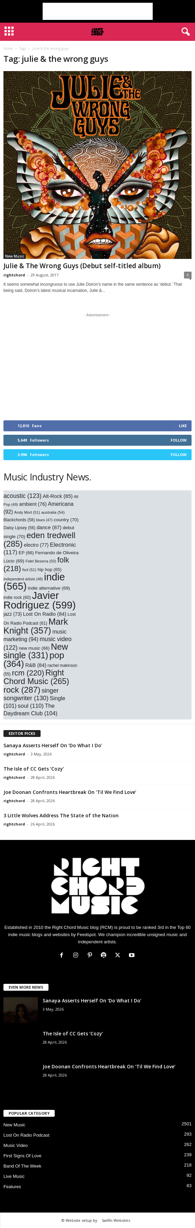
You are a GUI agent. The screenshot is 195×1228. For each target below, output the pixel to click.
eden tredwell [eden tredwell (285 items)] (39, 539)
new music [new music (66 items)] (34, 648)
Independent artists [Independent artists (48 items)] (23, 579)
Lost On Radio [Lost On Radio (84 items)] (44, 614)
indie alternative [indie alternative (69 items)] (49, 588)
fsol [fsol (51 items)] (29, 570)
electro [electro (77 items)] (36, 545)
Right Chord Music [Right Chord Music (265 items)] (36, 677)
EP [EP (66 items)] (26, 552)
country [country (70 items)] (66, 519)
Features (12, 1186)
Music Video (15, 1145)
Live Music (13, 1176)
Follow (179, 440)
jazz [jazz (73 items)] (12, 614)
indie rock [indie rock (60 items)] (17, 597)
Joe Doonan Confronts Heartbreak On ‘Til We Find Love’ (69, 792)
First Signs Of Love (22, 1155)
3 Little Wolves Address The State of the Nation (61, 815)
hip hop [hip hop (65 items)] (49, 569)
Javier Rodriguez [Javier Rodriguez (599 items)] (39, 600)
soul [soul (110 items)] (31, 706)
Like (183, 425)
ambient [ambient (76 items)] (33, 504)
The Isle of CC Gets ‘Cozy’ (33, 768)
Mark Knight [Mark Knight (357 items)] (35, 626)
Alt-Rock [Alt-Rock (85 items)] (58, 496)
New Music (14, 256)
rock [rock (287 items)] (22, 689)
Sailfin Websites (116, 1220)
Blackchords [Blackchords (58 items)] (19, 520)
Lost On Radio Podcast (26, 1135)
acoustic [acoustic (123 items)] (22, 495)
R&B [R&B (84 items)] (35, 665)
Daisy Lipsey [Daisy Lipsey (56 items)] (19, 527)
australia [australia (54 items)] (53, 512)
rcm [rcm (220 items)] (28, 673)
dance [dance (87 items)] (48, 527)
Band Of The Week (22, 1166)
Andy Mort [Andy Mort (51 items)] (27, 512)
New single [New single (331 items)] (35, 651)
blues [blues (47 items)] (44, 520)
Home (8, 48)
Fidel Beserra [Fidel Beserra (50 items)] (40, 561)
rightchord (14, 274)
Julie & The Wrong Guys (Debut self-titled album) (82, 265)
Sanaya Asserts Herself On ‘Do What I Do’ (52, 745)
